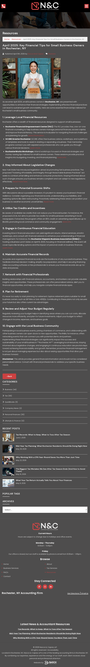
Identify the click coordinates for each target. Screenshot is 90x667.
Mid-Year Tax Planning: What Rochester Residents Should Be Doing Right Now (51, 446)
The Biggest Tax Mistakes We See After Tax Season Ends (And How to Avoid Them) (50, 470)
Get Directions (73, 593)
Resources (16, 39)
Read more (49, 201)
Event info (61, 157)
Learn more (35, 148)
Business (52, 54)
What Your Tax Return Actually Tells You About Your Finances (44, 480)
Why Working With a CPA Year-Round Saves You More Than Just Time (47, 457)
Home (7, 39)
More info (67, 222)
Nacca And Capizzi (35, 54)
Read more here (20, 181)
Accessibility (53, 649)
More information (36, 135)
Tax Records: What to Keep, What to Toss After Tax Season (43, 435)
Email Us (84, 593)
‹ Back (9, 376)
